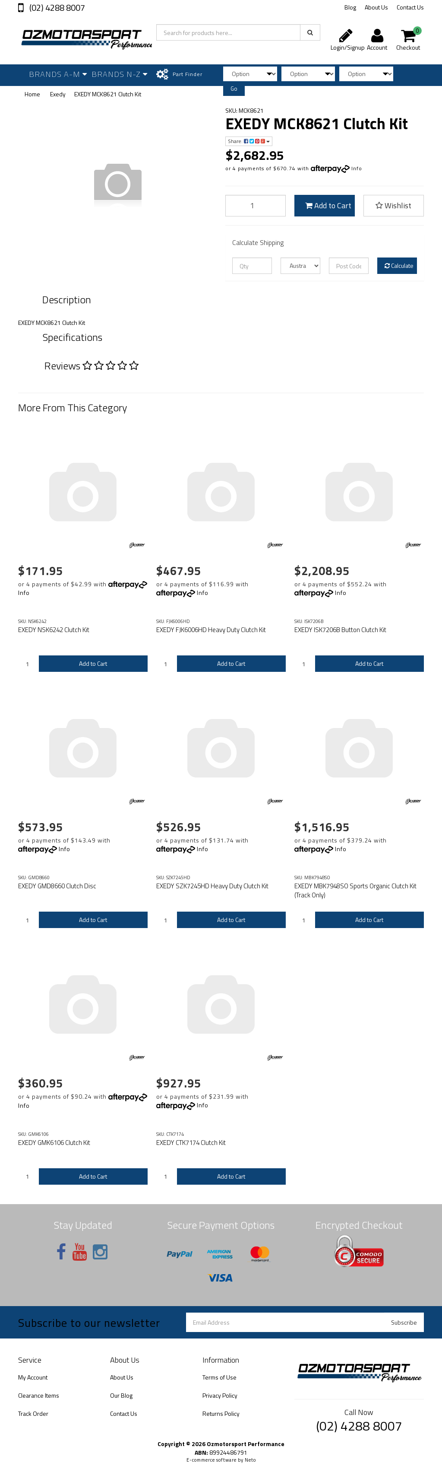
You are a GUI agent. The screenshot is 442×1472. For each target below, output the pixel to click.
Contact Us (410, 7)
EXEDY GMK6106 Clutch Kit (54, 1143)
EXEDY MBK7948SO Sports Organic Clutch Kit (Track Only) (355, 890)
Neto (250, 1459)
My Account (32, 1377)
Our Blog (121, 1395)
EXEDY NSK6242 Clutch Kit (53, 630)
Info (356, 168)
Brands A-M (58, 74)
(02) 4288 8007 (56, 7)
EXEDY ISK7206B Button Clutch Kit (340, 630)
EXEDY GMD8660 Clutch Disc (57, 886)
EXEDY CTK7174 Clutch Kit (191, 1143)
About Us (376, 7)
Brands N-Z (120, 74)
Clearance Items (38, 1395)
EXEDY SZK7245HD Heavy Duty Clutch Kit (212, 886)
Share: (249, 141)
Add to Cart (328, 205)
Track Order (33, 1413)
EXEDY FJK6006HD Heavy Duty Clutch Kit (211, 630)
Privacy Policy (219, 1395)
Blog (350, 7)
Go (233, 88)
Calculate (399, 265)
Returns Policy (221, 1413)
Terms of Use (219, 1377)
